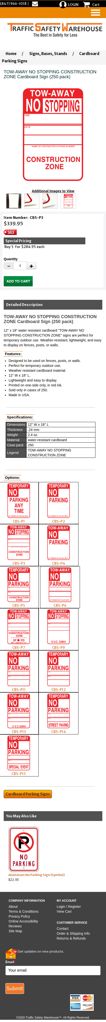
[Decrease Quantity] (9, 265)
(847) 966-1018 (13, 3)
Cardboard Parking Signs (28, 794)
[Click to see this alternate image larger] (13, 201)
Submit (15, 988)
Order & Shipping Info (73, 933)
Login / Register (69, 907)
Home (11, 53)
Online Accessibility (23, 921)
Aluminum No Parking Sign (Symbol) (36, 875)
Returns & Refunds (71, 938)
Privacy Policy (19, 916)
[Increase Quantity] (31, 265)
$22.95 (48, 854)
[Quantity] (20, 265)
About (13, 907)
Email (10, 962)
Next (100, 854)
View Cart (64, 911)
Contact (63, 929)
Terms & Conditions (23, 911)
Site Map (15, 931)
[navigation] (95, 12)
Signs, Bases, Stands (48, 53)
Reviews (15, 926)
